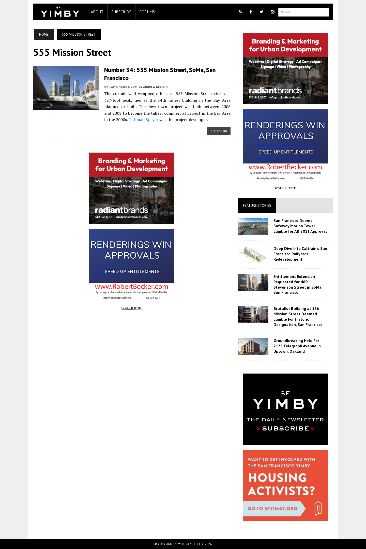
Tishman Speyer (143, 119)
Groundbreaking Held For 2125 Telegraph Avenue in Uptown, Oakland (297, 346)
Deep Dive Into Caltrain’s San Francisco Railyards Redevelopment (300, 254)
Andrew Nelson (155, 87)
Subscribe (121, 11)
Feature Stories (257, 205)
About (97, 11)
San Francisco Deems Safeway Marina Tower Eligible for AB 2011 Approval (300, 226)
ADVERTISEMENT (132, 307)
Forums (147, 11)
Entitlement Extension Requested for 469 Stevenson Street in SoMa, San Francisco (297, 284)
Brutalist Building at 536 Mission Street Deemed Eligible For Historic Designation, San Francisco (298, 316)
